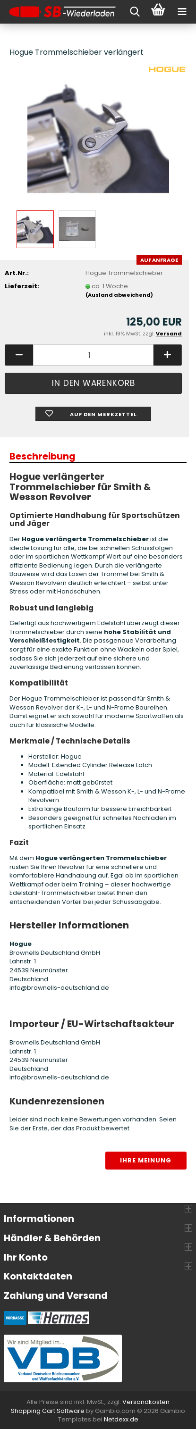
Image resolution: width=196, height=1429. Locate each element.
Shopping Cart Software (48, 1410)
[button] (19, 355)
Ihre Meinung (145, 1160)
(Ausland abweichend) (119, 295)
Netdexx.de (121, 1419)
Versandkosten (146, 1401)
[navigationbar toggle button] (182, 12)
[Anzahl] (93, 355)
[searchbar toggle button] (134, 12)
